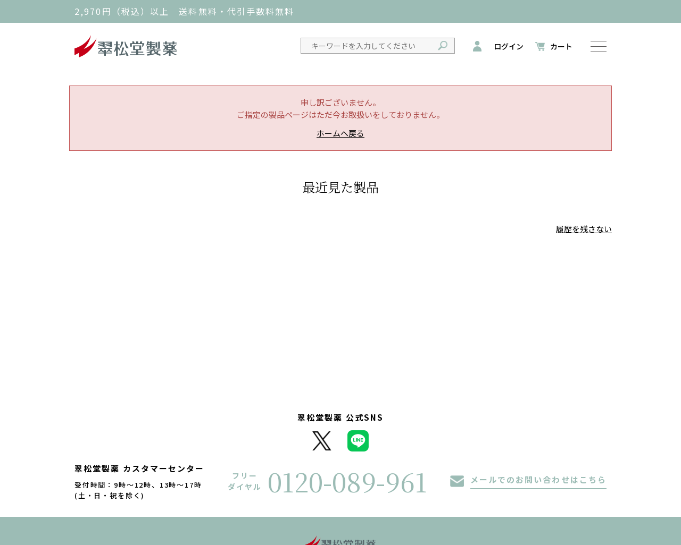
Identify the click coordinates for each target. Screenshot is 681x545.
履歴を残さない (584, 228)
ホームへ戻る (340, 133)
